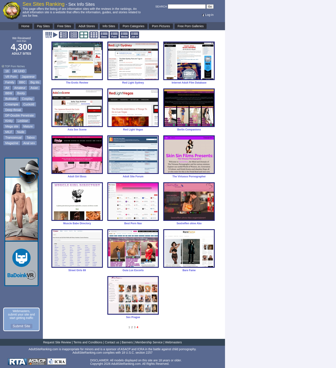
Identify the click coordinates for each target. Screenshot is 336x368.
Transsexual (13, 137)
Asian (34, 88)
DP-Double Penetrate (19, 115)
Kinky (9, 121)
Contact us (112, 342)
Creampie (11, 104)
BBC (22, 82)
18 (7, 71)
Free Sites (64, 26)
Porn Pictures (161, 26)
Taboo (31, 137)
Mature (28, 126)
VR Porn (11, 76)
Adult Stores (87, 26)
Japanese (28, 76)
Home (25, 26)
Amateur (20, 88)
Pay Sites (43, 26)
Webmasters (173, 342)
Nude (20, 132)
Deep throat (13, 110)
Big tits (34, 82)
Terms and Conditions (88, 342)
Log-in (207, 14)
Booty (21, 93)
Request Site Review (57, 342)
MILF (8, 132)
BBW (8, 93)
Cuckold (28, 104)
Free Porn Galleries (191, 26)
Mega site (11, 126)
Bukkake (11, 98)
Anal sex (29, 143)
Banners (127, 342)
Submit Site (21, 326)
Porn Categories (133, 26)
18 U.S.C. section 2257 (137, 352)
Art (7, 88)
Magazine (11, 143)
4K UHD (19, 71)
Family (9, 82)
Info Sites (109, 26)
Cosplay (27, 98)
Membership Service (149, 342)
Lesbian (23, 121)
